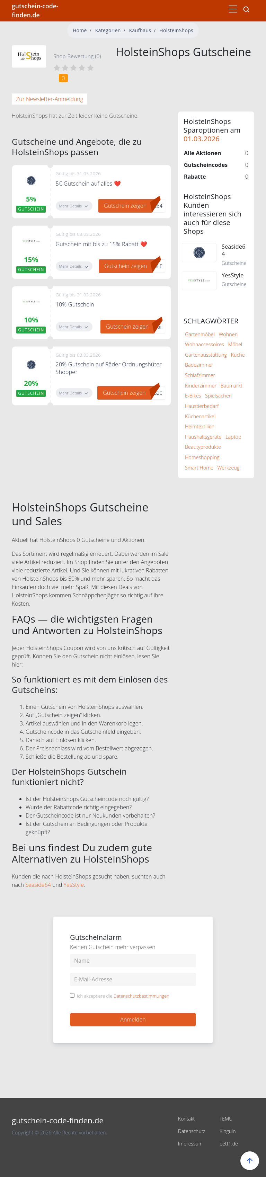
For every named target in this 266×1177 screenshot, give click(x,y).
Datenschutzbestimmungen (141, 996)
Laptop (233, 437)
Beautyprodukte (203, 447)
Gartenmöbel (200, 334)
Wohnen (228, 334)
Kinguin (228, 1131)
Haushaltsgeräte (203, 437)
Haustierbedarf (202, 406)
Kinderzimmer (200, 385)
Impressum (190, 1143)
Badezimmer (199, 365)
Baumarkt (231, 385)
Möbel (235, 344)
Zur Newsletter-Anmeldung (49, 99)
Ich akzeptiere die (123, 996)
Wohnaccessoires (204, 344)
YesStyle (74, 885)
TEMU (226, 1118)
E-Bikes (193, 395)
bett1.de (229, 1143)
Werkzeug (229, 467)
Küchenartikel (200, 416)
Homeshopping (202, 457)
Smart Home (199, 467)
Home (80, 30)
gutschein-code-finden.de (35, 10)
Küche (238, 354)
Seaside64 (38, 885)
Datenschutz (191, 1131)
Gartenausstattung (206, 354)
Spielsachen (218, 395)
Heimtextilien (199, 426)
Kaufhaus (140, 30)
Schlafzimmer (200, 375)
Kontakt (186, 1118)
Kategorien (108, 30)
